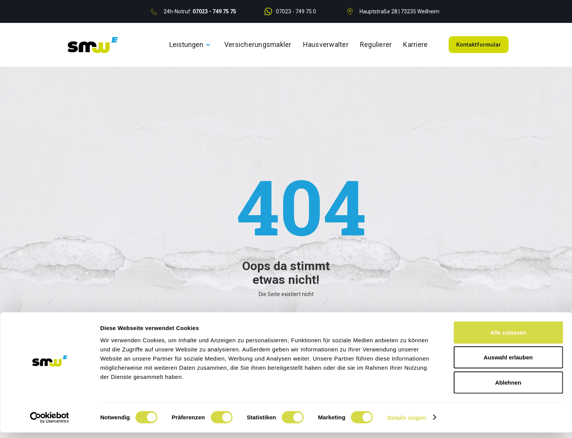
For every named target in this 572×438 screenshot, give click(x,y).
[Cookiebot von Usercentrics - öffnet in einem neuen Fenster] (49, 423)
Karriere (415, 44)
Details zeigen (406, 423)
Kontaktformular (478, 44)
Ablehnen (508, 388)
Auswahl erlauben (508, 363)
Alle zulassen (508, 338)
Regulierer (376, 44)
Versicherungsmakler (258, 44)
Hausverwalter (325, 44)
